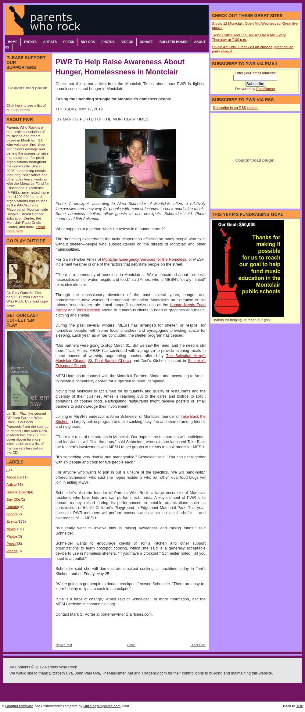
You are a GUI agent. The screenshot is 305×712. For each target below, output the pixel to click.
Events (30, 42)
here (19, 105)
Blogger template (19, 706)
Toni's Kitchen (88, 310)
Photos (108, 42)
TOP (299, 706)
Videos (127, 42)
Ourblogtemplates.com (101, 706)
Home (12, 42)
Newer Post (64, 645)
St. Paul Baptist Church (109, 360)
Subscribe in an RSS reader (235, 108)
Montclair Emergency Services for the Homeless (144, 259)
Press (68, 42)
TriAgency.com (154, 673)
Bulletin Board (174, 42)
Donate (146, 42)
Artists (50, 42)
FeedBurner (265, 89)
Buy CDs (88, 42)
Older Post (198, 645)
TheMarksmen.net (117, 673)
